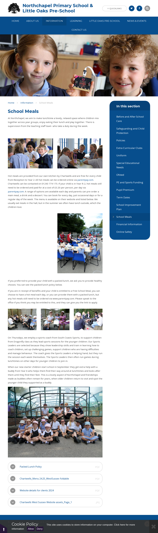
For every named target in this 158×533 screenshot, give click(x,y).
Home (11, 102)
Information (26, 102)
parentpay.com (85, 179)
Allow (31, 528)
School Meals (46, 102)
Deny (40, 528)
